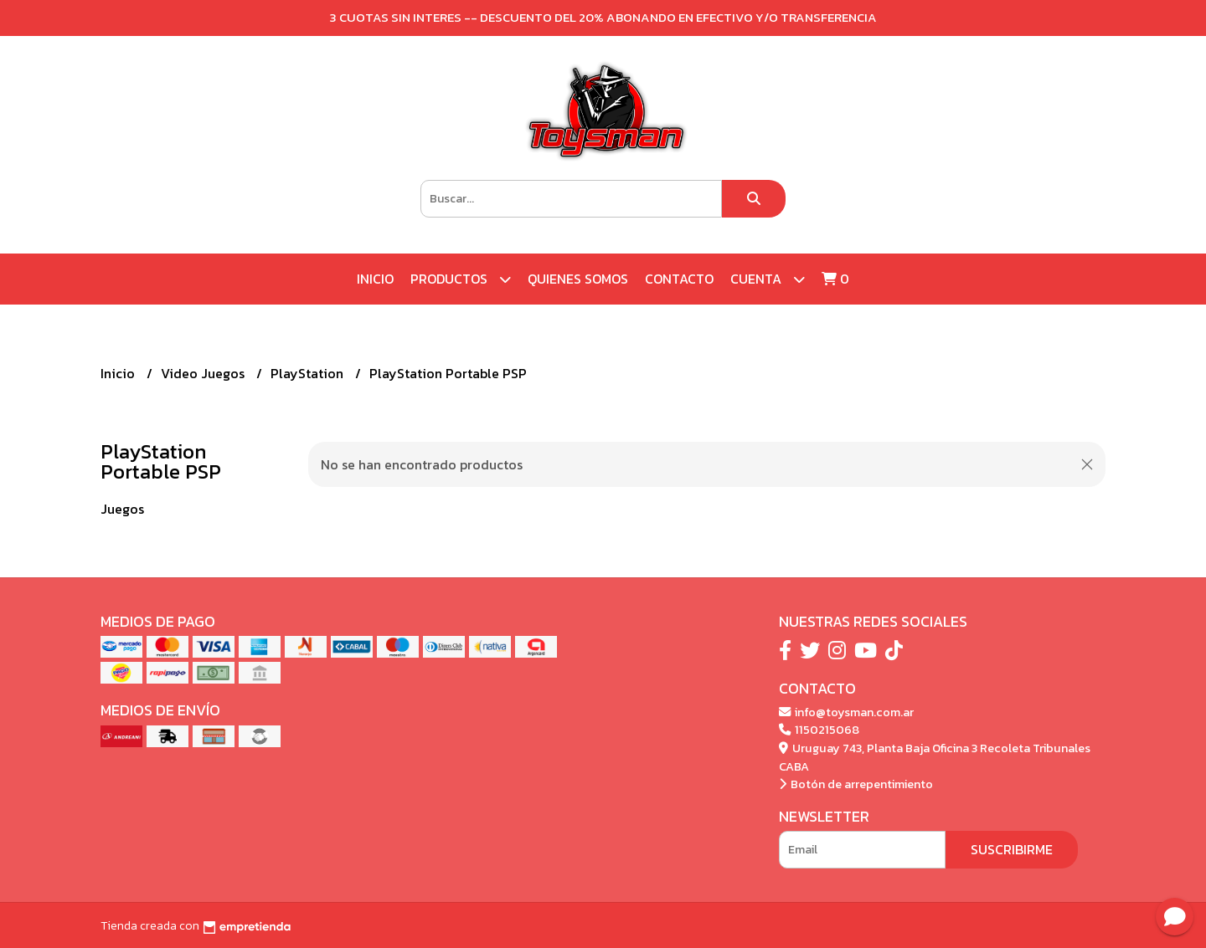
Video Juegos (204, 373)
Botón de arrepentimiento (856, 784)
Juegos (122, 509)
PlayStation (309, 373)
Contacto (679, 279)
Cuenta (767, 279)
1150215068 (819, 729)
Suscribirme (1012, 849)
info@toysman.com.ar (846, 712)
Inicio (375, 279)
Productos (460, 279)
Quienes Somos (578, 279)
